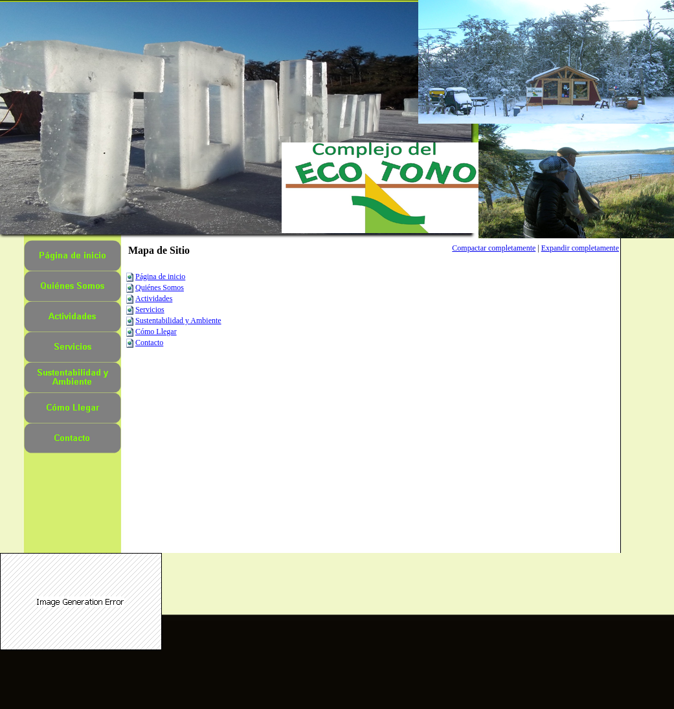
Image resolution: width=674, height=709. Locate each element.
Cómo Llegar (156, 331)
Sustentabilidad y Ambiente (178, 320)
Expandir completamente (580, 248)
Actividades (153, 298)
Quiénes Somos (159, 287)
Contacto (149, 342)
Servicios (149, 309)
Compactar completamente (493, 248)
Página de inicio (160, 276)
